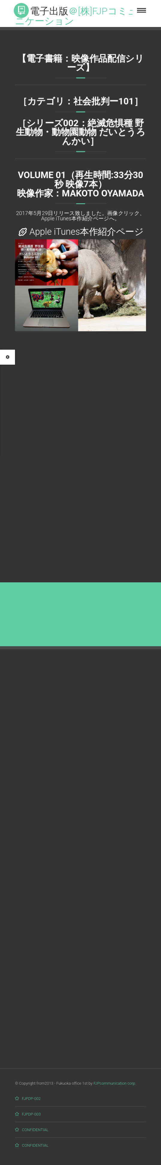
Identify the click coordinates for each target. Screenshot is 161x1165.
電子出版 (76, 15)
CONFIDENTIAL (35, 1130)
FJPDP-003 (31, 1114)
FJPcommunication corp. (115, 1083)
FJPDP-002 (31, 1098)
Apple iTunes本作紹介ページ (86, 233)
